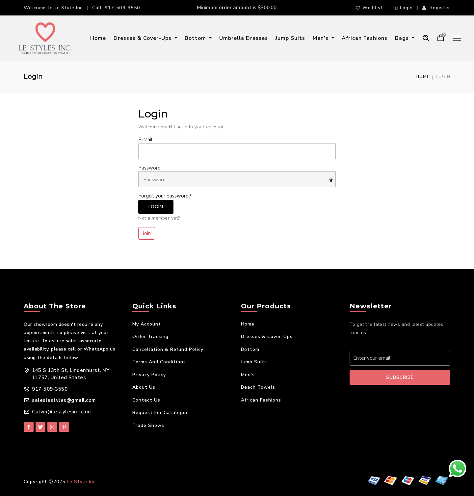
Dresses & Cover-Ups (143, 38)
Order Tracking (150, 336)
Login (403, 8)
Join (147, 233)
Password (149, 168)
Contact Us (146, 400)
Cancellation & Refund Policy (167, 349)
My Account (146, 324)
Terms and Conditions (159, 362)
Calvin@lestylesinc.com (61, 411)
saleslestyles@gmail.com (64, 400)
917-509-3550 (122, 7)
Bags (402, 38)
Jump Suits (290, 38)
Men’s (321, 38)
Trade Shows (148, 425)
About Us (143, 387)
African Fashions (364, 38)
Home (98, 38)
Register (436, 8)
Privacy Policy (149, 375)
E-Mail (145, 139)
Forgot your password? (164, 196)
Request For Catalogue (160, 412)
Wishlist (369, 8)
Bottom (196, 38)
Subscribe (400, 377)
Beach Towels (258, 387)
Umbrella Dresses (243, 38)
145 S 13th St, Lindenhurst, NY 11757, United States (70, 374)
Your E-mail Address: (377, 343)
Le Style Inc (81, 482)
